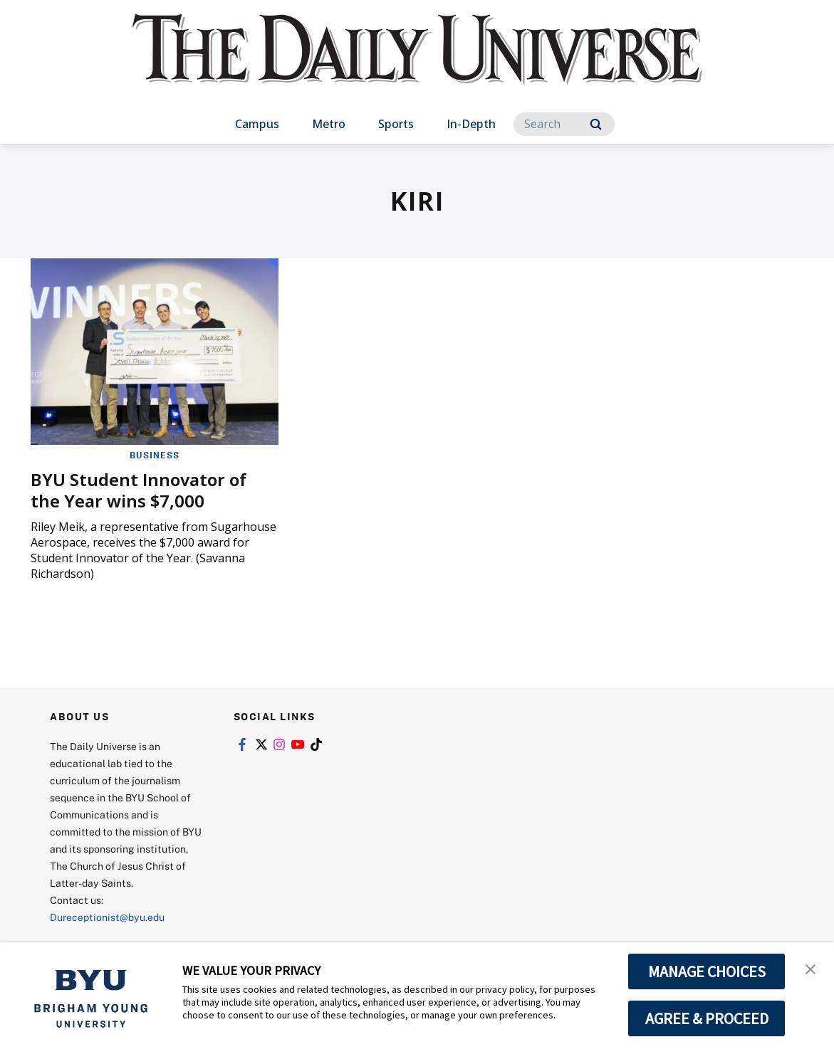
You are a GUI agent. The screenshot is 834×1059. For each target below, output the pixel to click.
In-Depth (471, 124)
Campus (257, 124)
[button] (810, 968)
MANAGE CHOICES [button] (707, 971)
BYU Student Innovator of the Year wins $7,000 (138, 490)
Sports (396, 124)
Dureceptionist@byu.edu (107, 917)
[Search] (564, 124)
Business (154, 455)
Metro (328, 124)
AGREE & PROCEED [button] (706, 1018)
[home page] (417, 63)
